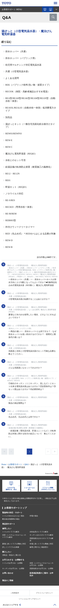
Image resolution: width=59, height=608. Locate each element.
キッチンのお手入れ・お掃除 (13, 568)
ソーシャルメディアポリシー (30, 599)
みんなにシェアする (10, 605)
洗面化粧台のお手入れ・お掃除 (41, 568)
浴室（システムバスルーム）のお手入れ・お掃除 (41, 564)
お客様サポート (15, 464)
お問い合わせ (7, 573)
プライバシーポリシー (44, 593)
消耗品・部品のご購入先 (11, 555)
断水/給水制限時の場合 (11, 519)
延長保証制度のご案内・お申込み (41, 574)
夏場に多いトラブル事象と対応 (14, 544)
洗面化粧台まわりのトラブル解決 (41, 539)
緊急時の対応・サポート (12, 513)
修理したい (6, 528)
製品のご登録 (7, 580)
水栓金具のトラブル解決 (39, 532)
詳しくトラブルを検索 (10, 547)
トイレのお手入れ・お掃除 (12, 563)
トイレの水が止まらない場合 (13, 516)
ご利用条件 (15, 593)
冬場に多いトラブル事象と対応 (41, 544)
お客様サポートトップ (15, 508)
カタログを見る (45, 9)
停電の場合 (34, 516)
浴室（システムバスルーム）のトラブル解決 (14, 536)
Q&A (26, 464)
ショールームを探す (50, 9)
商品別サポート (8, 524)
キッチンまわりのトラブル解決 (41, 535)
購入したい (6, 552)
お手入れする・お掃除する (13, 560)
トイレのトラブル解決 (10, 532)
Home (3, 464)
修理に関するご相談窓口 (39, 547)
